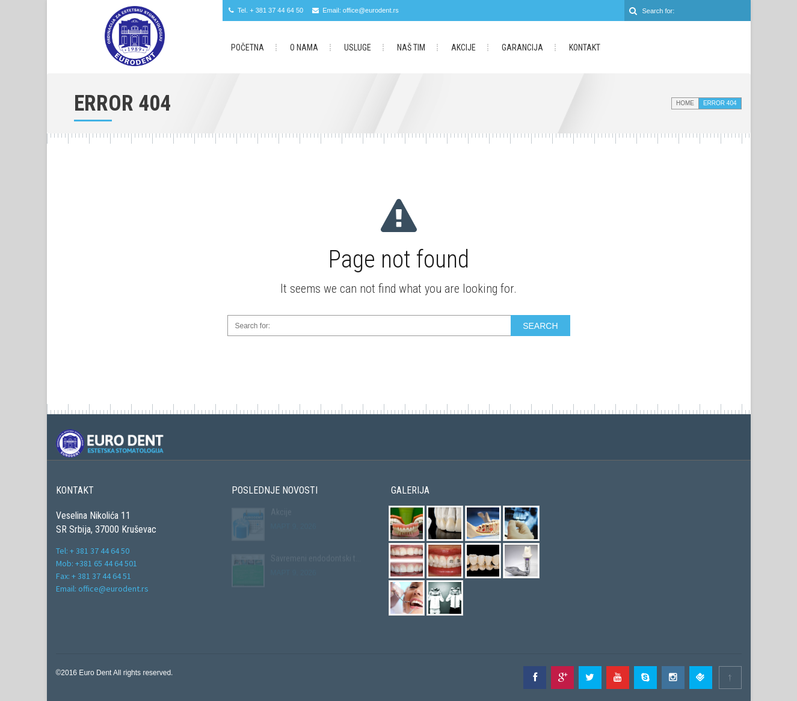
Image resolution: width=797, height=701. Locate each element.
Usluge (357, 47)
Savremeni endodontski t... (316, 557)
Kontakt (584, 47)
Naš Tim (411, 47)
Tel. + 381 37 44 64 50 (270, 10)
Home (685, 103)
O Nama (304, 47)
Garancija (522, 47)
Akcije (463, 47)
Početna (247, 47)
